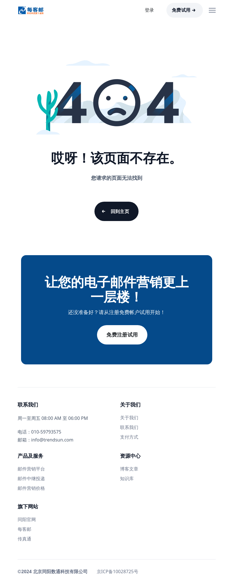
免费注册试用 (122, 335)
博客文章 (129, 469)
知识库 (127, 478)
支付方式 (129, 437)
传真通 (24, 539)
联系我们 (129, 427)
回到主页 (120, 211)
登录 (149, 10)
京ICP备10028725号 (117, 571)
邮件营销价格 (31, 488)
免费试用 (181, 10)
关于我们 (129, 417)
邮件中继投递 (31, 478)
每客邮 (24, 529)
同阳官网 (27, 519)
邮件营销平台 (31, 469)
